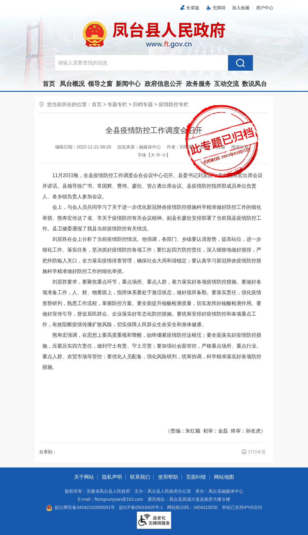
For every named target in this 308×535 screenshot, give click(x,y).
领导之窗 (100, 83)
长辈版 (192, 7)
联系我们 (140, 477)
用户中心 (264, 7)
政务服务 (198, 83)
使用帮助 (168, 477)
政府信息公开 (163, 83)
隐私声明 (112, 477)
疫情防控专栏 (174, 104)
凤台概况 (72, 83)
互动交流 (226, 83)
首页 (49, 83)
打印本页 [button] (257, 451)
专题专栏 (117, 104)
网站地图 (224, 477)
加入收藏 (241, 7)
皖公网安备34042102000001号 (80, 507)
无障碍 (219, 7)
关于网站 (84, 477)
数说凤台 (254, 83)
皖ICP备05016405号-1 (141, 507)
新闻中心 (128, 83)
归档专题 (143, 104)
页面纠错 (196, 477)
